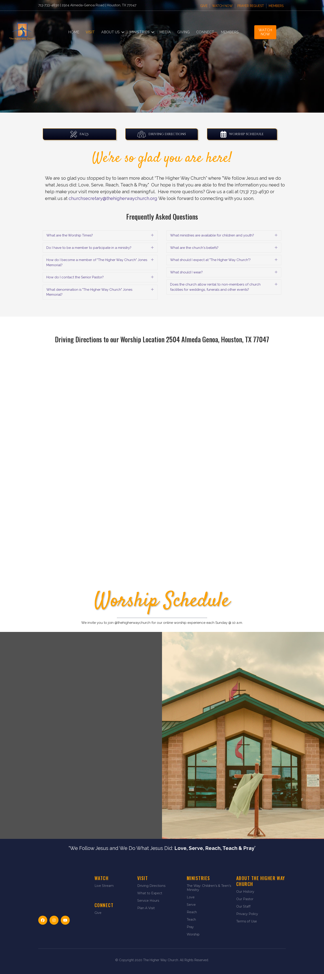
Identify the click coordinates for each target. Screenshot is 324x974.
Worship (193, 934)
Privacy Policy (247, 914)
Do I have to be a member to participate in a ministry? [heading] (88, 248)
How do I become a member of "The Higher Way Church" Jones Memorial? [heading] (96, 262)
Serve (191, 905)
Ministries (139, 32)
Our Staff (243, 906)
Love (191, 897)
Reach (192, 912)
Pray (190, 927)
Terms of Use (246, 921)
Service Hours (148, 901)
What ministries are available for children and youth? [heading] (212, 235)
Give (203, 6)
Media (165, 32)
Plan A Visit (146, 908)
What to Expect (149, 893)
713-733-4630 (48, 5)
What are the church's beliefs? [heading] (194, 248)
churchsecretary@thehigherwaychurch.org (113, 198)
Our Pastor (244, 899)
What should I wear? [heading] (186, 272)
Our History (245, 892)
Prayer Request (250, 6)
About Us (110, 32)
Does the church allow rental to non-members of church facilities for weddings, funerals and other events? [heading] (215, 287)
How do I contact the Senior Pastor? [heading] (75, 277)
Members (276, 6)
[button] (123, 32)
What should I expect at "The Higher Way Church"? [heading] (210, 260)
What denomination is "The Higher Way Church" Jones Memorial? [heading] (89, 292)
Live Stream (104, 886)
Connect (205, 32)
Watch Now (222, 6)
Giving (183, 32)
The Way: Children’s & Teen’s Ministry (209, 888)
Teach (191, 919)
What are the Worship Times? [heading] (69, 235)
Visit (90, 32)
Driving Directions (151, 886)
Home (73, 32)
